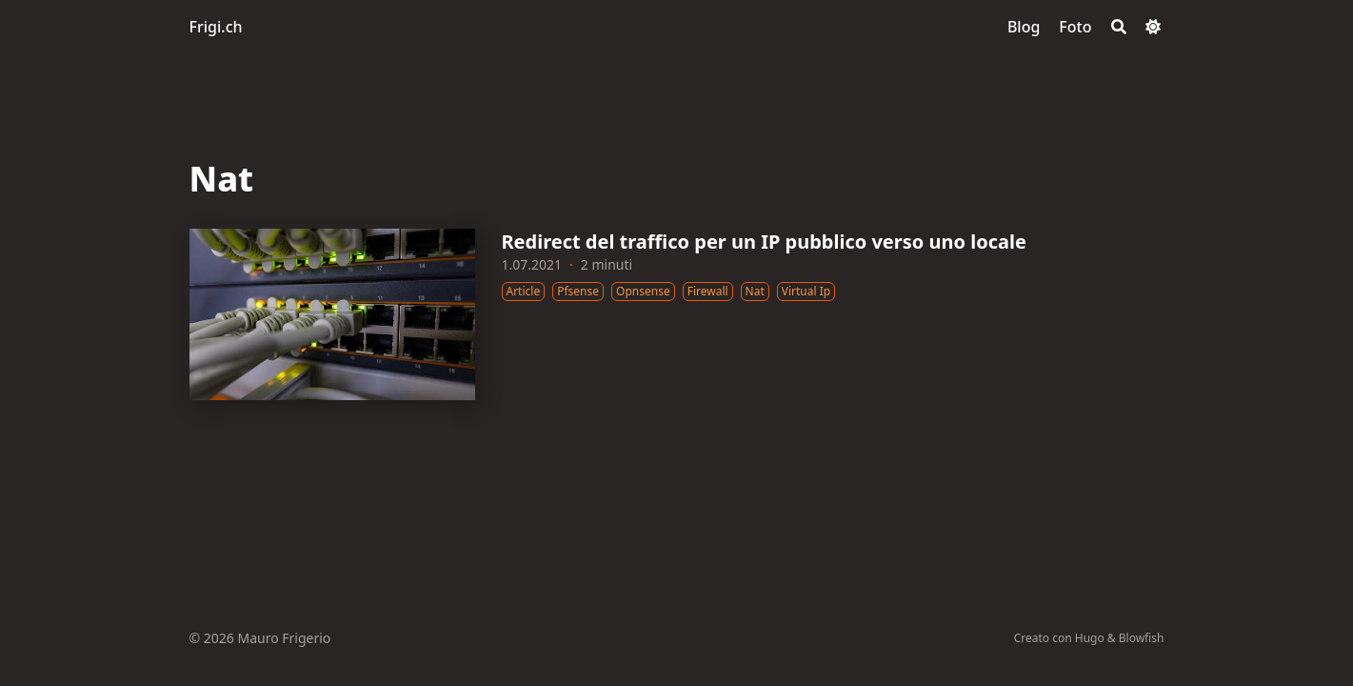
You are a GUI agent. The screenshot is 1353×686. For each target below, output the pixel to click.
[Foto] (1075, 26)
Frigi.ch (216, 26)
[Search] (1118, 26)
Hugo (1089, 638)
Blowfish (1141, 638)
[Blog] (1023, 26)
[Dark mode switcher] (1153, 26)
